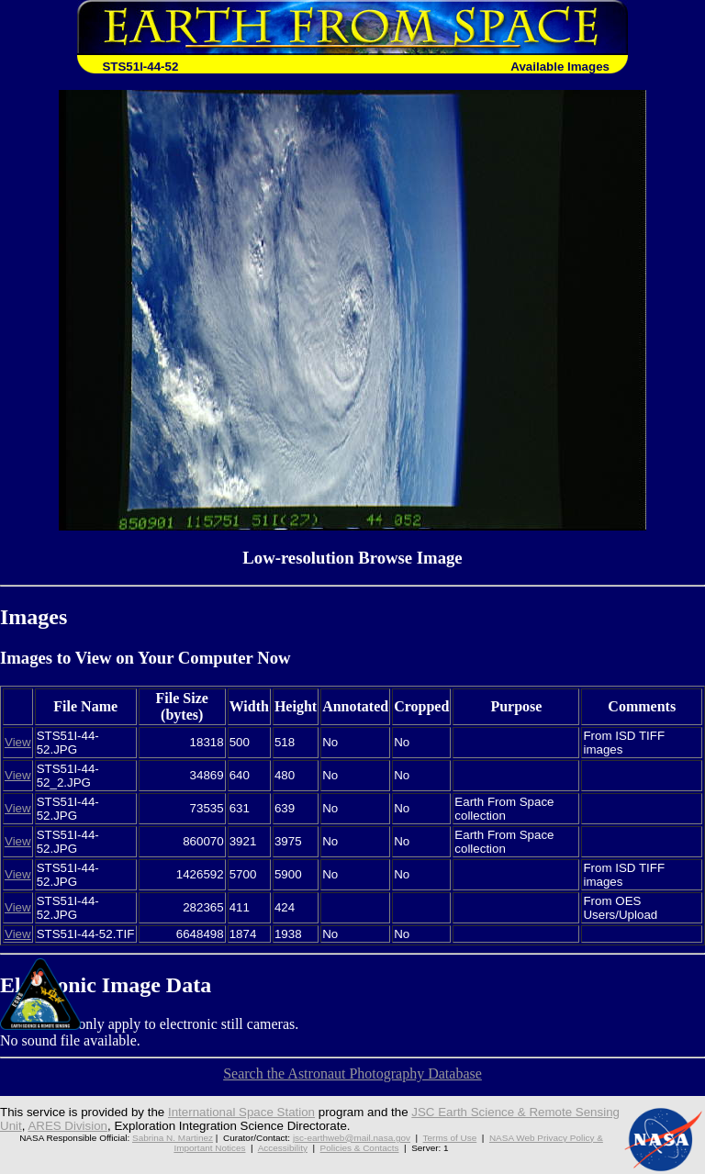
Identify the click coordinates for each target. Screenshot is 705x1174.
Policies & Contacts (359, 1148)
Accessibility (283, 1148)
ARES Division (67, 1126)
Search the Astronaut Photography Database (352, 1073)
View (18, 742)
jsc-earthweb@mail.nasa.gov (351, 1138)
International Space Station (241, 1112)
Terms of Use (450, 1138)
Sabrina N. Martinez (172, 1138)
